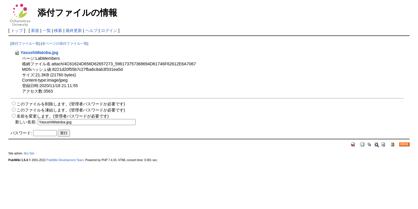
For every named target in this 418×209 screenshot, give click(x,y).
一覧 (47, 30)
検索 (58, 30)
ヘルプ (91, 30)
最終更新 (74, 30)
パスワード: (21, 133)
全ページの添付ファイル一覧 (64, 43)
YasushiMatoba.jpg (36, 52)
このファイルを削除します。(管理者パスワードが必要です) (71, 104)
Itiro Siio (29, 153)
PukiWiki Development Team (65, 160)
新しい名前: (26, 122)
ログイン (109, 30)
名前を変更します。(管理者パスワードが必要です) (63, 116)
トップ (17, 30)
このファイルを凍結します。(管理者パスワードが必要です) (71, 110)
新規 (35, 30)
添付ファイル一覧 (25, 43)
